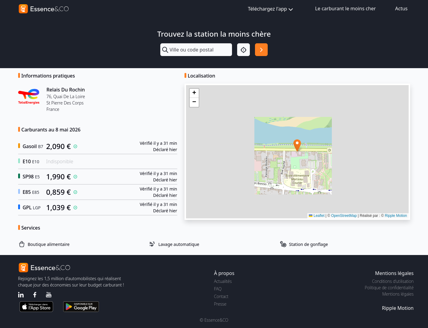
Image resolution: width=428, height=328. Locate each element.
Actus (401, 8)
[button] (297, 145)
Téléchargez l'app (271, 9)
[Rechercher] (261, 49)
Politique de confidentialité (389, 287)
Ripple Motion (396, 216)
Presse (220, 304)
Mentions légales (397, 294)
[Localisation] (243, 49)
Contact (221, 296)
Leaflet (316, 216)
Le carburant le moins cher (345, 8)
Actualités (223, 281)
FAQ (218, 289)
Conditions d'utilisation (393, 281)
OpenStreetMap (344, 216)
